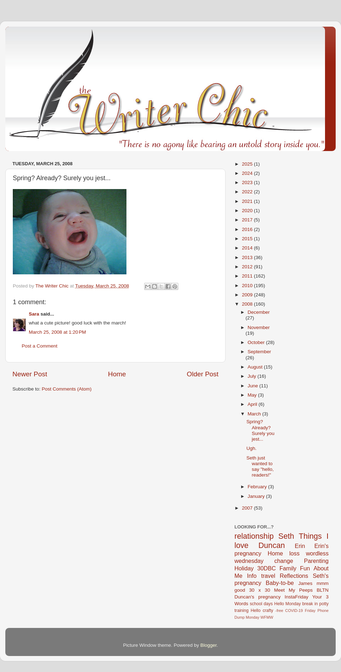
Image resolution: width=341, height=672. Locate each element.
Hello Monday (287, 603)
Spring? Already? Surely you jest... (261, 430)
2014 (248, 248)
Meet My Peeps (293, 590)
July (253, 376)
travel (268, 575)
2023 (248, 182)
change (283, 561)
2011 (248, 276)
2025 (248, 164)
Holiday (244, 568)
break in (310, 603)
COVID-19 (294, 610)
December (259, 312)
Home (117, 374)
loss (294, 553)
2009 (248, 294)
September (259, 351)
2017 (248, 219)
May (253, 395)
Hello (256, 610)
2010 (248, 285)
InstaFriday (296, 597)
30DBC (266, 568)
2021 (248, 201)
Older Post (202, 374)
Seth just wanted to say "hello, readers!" (260, 466)
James (305, 583)
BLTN (322, 590)
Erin (300, 546)
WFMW (266, 617)
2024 (248, 173)
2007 (248, 508)
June (253, 385)
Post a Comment (40, 346)
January (257, 496)
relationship (254, 536)
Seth (286, 536)
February (258, 486)
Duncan (272, 545)
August (256, 367)
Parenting (316, 561)
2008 (248, 304)
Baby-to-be (280, 583)
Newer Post (29, 374)
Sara (34, 314)
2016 (248, 229)
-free (279, 610)
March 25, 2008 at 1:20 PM (57, 332)
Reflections (294, 575)
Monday (252, 617)
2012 (248, 266)
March (255, 413)
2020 (248, 210)
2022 (248, 191)
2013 (248, 257)
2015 (248, 238)
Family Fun (295, 568)
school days (261, 603)
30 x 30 (259, 590)
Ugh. (252, 448)
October (257, 342)
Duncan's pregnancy (257, 597)
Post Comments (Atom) (67, 389)
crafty (267, 610)
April (253, 404)
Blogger (208, 645)
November (259, 327)
